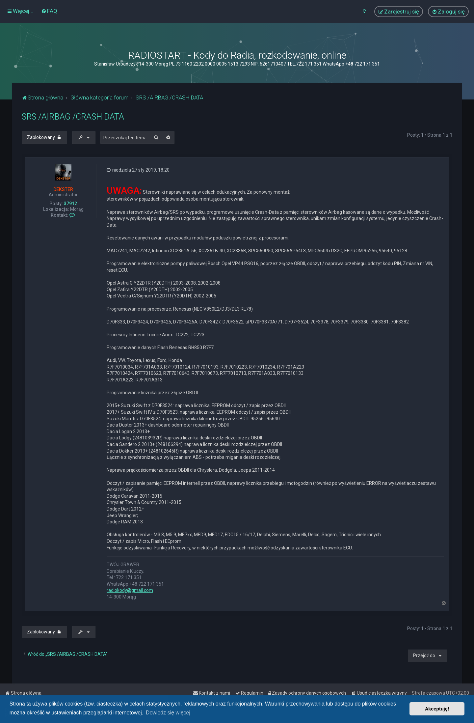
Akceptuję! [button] (437, 708)
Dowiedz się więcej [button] (168, 712)
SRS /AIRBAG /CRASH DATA (73, 117)
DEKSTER (63, 189)
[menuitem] (49, 11)
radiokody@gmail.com (130, 590)
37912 (70, 203)
